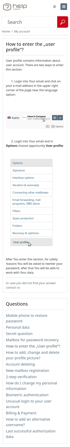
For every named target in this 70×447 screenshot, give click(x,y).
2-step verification (21, 376)
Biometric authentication (27, 394)
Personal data (18, 327)
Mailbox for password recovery (32, 339)
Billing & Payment (21, 412)
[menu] (63, 6)
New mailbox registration (27, 370)
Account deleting (20, 364)
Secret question (19, 333)
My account (22, 31)
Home (6, 31)
